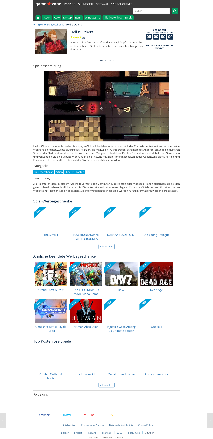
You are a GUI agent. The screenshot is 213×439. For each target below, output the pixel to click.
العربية (120, 432)
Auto (57, 17)
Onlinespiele (86, 4)
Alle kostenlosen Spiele (118, 17)
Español (93, 432)
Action (47, 17)
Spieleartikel (69, 425)
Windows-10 (92, 17)
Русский (79, 432)
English (65, 432)
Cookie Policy (145, 425)
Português (134, 432)
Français (107, 432)
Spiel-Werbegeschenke (51, 24)
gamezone (48, 3)
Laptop (67, 17)
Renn (78, 17)
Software (102, 4)
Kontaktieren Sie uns (92, 425)
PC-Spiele (69, 4)
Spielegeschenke (121, 4)
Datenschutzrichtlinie (121, 425)
